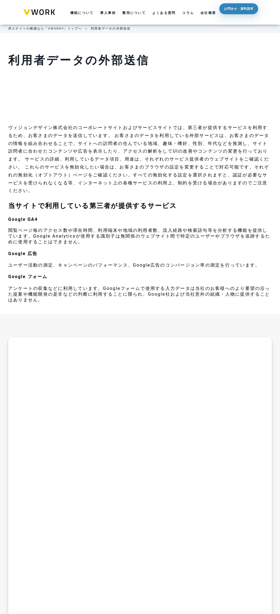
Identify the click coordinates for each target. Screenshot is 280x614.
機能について (82, 13)
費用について (133, 13)
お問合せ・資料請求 (249, 12)
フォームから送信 (102, 504)
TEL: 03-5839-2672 (105, 467)
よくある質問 (164, 13)
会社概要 (208, 13)
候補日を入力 (177, 504)
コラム (188, 13)
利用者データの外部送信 (111, 28)
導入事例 (108, 13)
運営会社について (114, 588)
